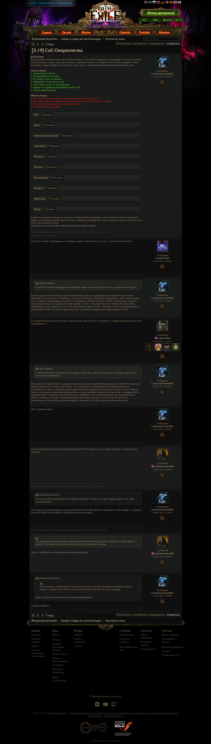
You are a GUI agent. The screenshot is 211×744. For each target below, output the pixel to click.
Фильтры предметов (58, 671)
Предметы (58, 665)
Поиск (77, 646)
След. (50, 44)
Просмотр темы (115, 38)
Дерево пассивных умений (58, 646)
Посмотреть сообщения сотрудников (140, 43)
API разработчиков (113, 716)
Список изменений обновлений (38, 653)
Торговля (146, 630)
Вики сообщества (59, 679)
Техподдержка (64, 3)
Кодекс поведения (80, 640)
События (125, 630)
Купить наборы (170, 634)
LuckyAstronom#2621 (162, 74)
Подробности (148, 648)
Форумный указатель (44, 38)
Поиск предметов (147, 636)
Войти (33, 3)
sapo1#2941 (164, 338)
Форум (78, 630)
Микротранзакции (172, 647)
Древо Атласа (60, 654)
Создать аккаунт (47, 3)
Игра (55, 630)
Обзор (56, 639)
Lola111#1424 (162, 258)
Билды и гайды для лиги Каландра (81, 38)
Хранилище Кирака (168, 640)
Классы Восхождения (60, 660)
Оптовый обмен (146, 643)
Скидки (166, 650)
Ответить (173, 43)
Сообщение (162, 71)
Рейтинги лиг (127, 634)
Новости (36, 634)
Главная (35, 630)
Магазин (167, 630)
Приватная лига (170, 655)
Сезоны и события (125, 640)
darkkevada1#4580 (164, 466)
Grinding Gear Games (56, 713)
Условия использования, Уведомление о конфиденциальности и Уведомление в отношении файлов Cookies (124, 713)
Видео (56, 634)
